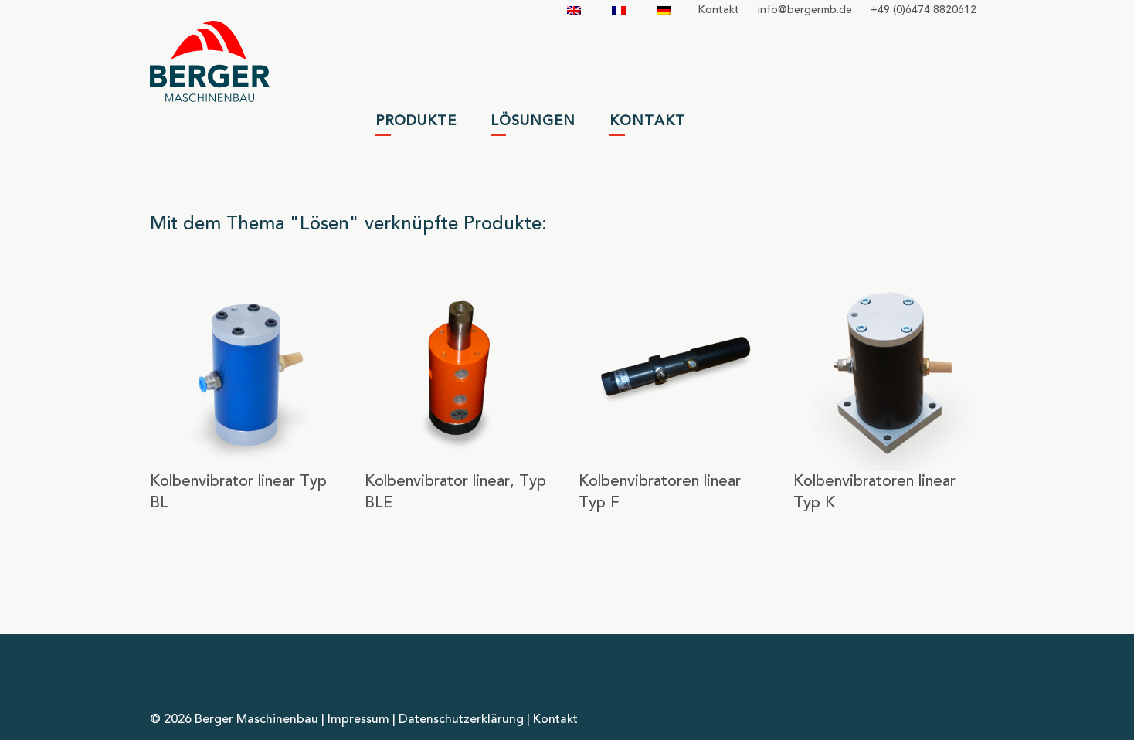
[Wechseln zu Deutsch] (663, 10)
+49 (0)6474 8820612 (923, 10)
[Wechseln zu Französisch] (618, 10)
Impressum (358, 720)
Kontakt (718, 10)
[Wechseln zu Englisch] (574, 10)
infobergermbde (805, 10)
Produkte (416, 121)
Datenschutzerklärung (461, 720)
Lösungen (533, 121)
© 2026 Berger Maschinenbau (234, 720)
